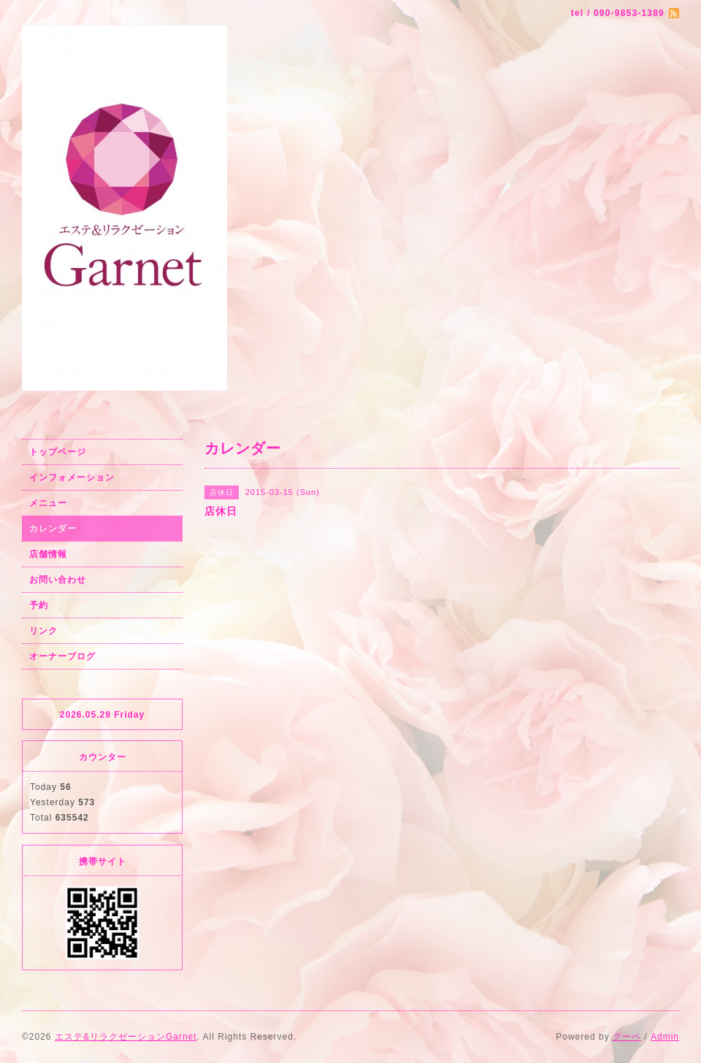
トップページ (57, 452)
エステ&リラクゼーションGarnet (126, 1037)
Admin (665, 1037)
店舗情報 (48, 554)
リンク (43, 631)
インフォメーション (72, 477)
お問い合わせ (57, 580)
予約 (38, 605)
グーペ (627, 1037)
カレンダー (53, 528)
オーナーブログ (62, 656)
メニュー (48, 503)
